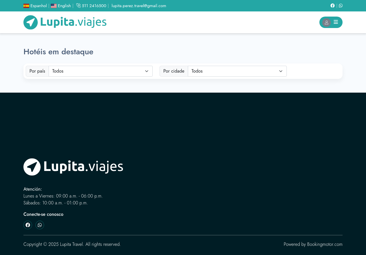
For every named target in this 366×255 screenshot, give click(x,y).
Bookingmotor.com (325, 244)
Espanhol (35, 6)
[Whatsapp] (341, 6)
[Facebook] (335, 6)
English (61, 6)
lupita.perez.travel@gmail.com (139, 6)
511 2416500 (91, 6)
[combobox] (101, 71)
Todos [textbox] (57, 71)
